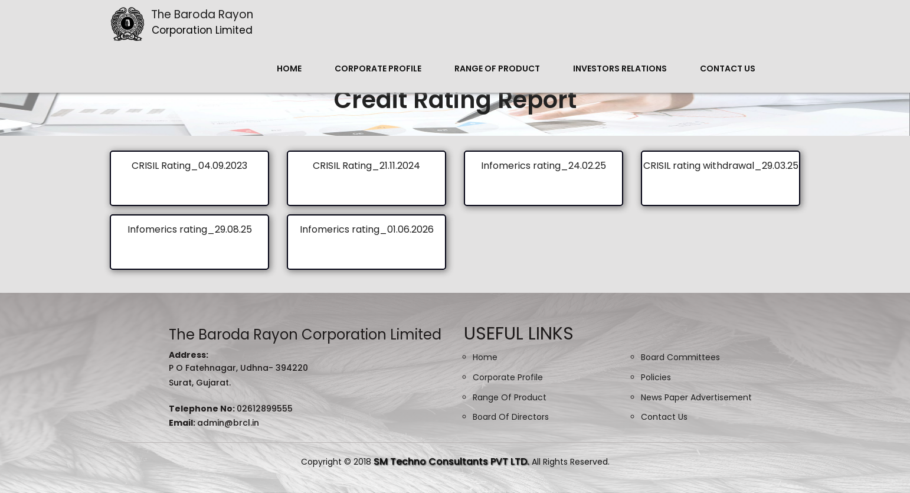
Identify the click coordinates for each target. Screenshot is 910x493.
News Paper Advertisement (696, 397)
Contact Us (727, 68)
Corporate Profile (378, 68)
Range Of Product (497, 68)
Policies (656, 377)
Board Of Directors (511, 417)
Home (289, 68)
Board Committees (680, 357)
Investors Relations (620, 68)
